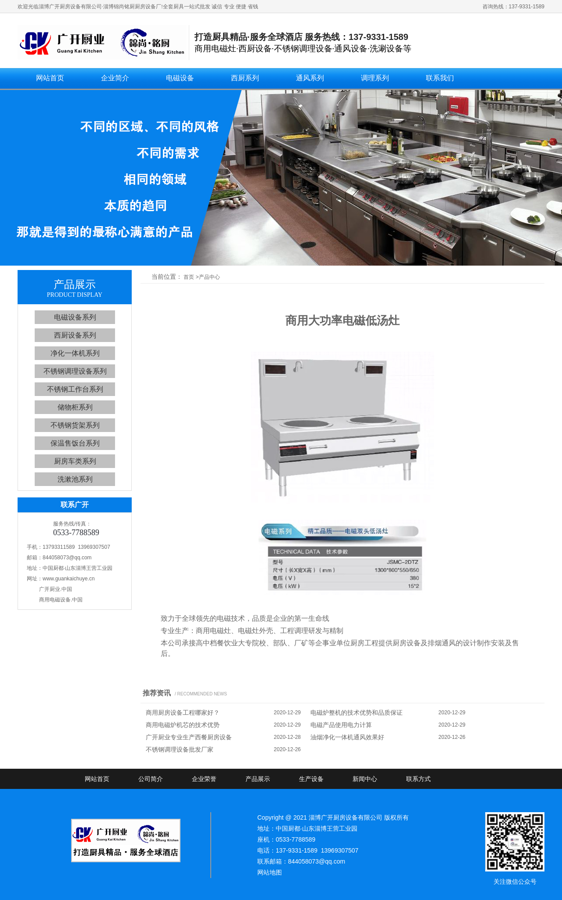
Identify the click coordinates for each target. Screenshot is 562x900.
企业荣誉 (204, 778)
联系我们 (440, 78)
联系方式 (418, 778)
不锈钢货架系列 (75, 425)
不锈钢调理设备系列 (75, 371)
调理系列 (375, 78)
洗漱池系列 (75, 479)
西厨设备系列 (75, 335)
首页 (189, 277)
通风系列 (310, 78)
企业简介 (115, 78)
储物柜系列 (75, 407)
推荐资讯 (157, 693)
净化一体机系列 (75, 353)
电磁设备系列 (75, 317)
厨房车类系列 (75, 461)
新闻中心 (365, 778)
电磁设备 (180, 78)
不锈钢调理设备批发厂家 (179, 749)
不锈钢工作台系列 (75, 389)
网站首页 (50, 78)
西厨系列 (245, 78)
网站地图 (269, 872)
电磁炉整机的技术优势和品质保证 (356, 712)
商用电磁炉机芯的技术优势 (183, 724)
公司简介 (150, 778)
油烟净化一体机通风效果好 (347, 737)
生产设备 (311, 778)
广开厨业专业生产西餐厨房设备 (189, 737)
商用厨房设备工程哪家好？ (183, 712)
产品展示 (257, 778)
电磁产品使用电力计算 (341, 724)
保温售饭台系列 (75, 443)
